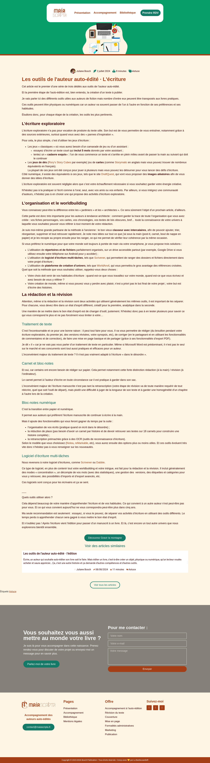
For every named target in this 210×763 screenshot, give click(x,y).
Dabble (100, 462)
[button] (22, 562)
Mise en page (112, 719)
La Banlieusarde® (140, 760)
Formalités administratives (119, 722)
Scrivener (99, 257)
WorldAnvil (103, 265)
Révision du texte (114, 711)
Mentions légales (72, 719)
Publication (111, 730)
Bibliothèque (70, 715)
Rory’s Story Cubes (60, 162)
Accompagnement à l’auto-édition (123, 708)
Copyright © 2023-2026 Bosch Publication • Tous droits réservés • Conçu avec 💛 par (97, 760)
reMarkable (81, 443)
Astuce (136, 71)
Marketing (110, 726)
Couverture (111, 715)
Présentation (70, 708)
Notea (70, 443)
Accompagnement (73, 711)
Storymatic (121, 162)
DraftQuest (107, 174)
